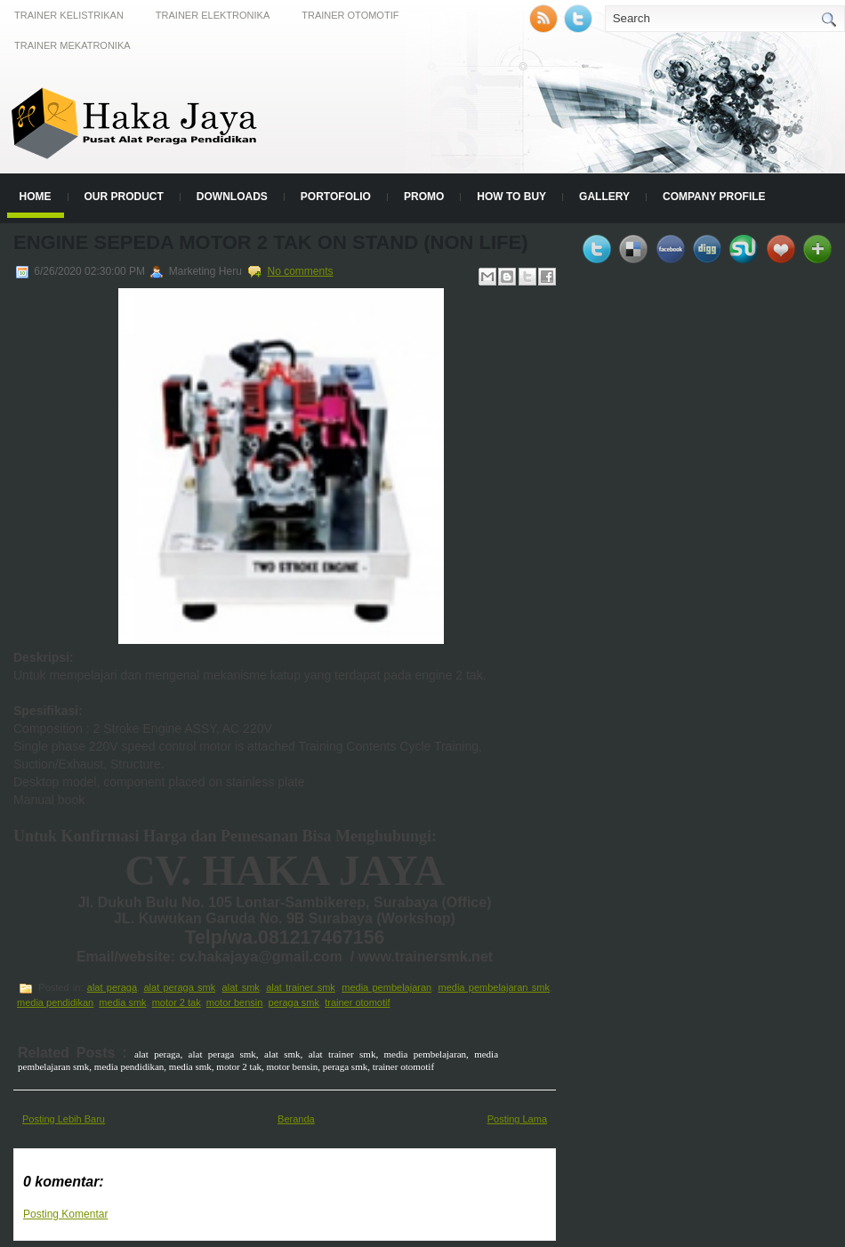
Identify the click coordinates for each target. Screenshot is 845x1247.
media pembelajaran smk (494, 987)
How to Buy (511, 196)
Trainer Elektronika (213, 15)
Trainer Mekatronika (72, 45)
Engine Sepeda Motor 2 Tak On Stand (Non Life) (270, 242)
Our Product (124, 196)
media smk (122, 1002)
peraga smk (294, 1002)
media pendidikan (55, 1002)
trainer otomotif (357, 1002)
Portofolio (336, 196)
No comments (300, 271)
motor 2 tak (176, 1002)
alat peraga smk (179, 987)
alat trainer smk (300, 987)
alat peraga (112, 987)
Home (36, 196)
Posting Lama (517, 1119)
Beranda (296, 1119)
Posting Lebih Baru (63, 1119)
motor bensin (234, 1002)
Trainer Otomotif (350, 15)
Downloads (232, 196)
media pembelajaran (386, 987)
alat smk (241, 987)
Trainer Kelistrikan (69, 15)
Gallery (604, 196)
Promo (424, 196)
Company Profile (714, 196)
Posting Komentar (65, 1214)
